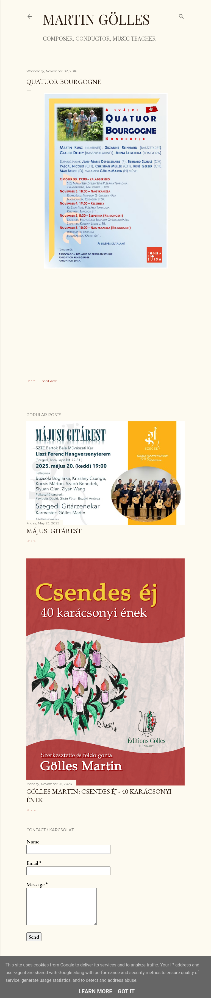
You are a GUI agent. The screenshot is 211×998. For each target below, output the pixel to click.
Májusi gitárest (54, 531)
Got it (126, 991)
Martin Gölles (96, 19)
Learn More (95, 991)
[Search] (181, 15)
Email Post (48, 381)
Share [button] (30, 381)
